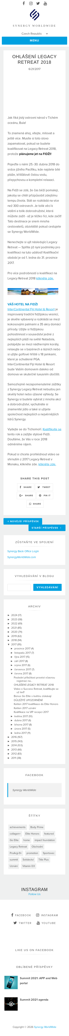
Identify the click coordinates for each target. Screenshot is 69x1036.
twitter (22, 923)
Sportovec (48, 853)
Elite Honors (32, 833)
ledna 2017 (20, 733)
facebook (21, 915)
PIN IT (45, 495)
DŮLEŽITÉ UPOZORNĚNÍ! (28, 700)
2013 (14, 749)
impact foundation (45, 840)
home (26, 840)
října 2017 (20, 656)
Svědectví (28, 859)
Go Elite (14, 840)
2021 (14, 627)
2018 (14, 640)
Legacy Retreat (18, 846)
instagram (47, 915)
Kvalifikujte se (52, 429)
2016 (14, 737)
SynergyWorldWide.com (21, 557)
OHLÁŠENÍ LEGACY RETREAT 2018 (34, 684)
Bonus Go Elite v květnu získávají (32, 696)
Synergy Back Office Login (23, 551)
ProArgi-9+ (16, 853)
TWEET (44, 487)
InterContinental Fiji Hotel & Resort (31, 309)
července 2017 (23, 669)
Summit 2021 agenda (34, 1000)
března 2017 (21, 724)
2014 (14, 745)
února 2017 (21, 728)
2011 (14, 758)
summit (14, 859)
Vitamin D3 (28, 866)
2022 (14, 623)
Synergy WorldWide (24, 790)
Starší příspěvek (46, 527)
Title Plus (43, 859)
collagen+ (15, 833)
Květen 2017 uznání (25, 708)
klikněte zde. (45, 278)
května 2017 (21, 716)
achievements (18, 827)
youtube (46, 923)
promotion (32, 853)
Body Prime (36, 827)
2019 (14, 636)
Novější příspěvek (23, 521)
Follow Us (34, 894)
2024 (14, 615)
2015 (14, 741)
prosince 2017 (22, 648)
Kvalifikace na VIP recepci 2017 (31, 712)
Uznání (14, 866)
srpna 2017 (21, 665)
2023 (14, 619)
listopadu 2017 (22, 652)
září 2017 (19, 661)
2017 (14, 644)
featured (49, 833)
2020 (14, 631)
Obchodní (37, 846)
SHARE (26, 487)
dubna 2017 (21, 720)
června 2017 (21, 673)
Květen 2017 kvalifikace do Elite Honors (36, 704)
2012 (14, 753)
